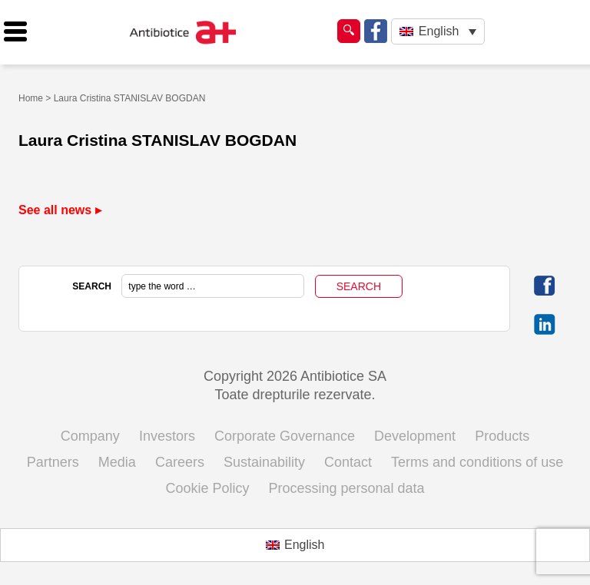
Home (30, 98)
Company (90, 436)
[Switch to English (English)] (295, 545)
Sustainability (264, 462)
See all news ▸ (59, 209)
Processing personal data (346, 488)
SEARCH (91, 286)
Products (502, 436)
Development (415, 436)
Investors (167, 436)
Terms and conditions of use (477, 462)
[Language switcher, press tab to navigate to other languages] (437, 31)
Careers (179, 462)
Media (117, 462)
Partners (53, 462)
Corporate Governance (284, 436)
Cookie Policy (207, 488)
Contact (348, 462)
